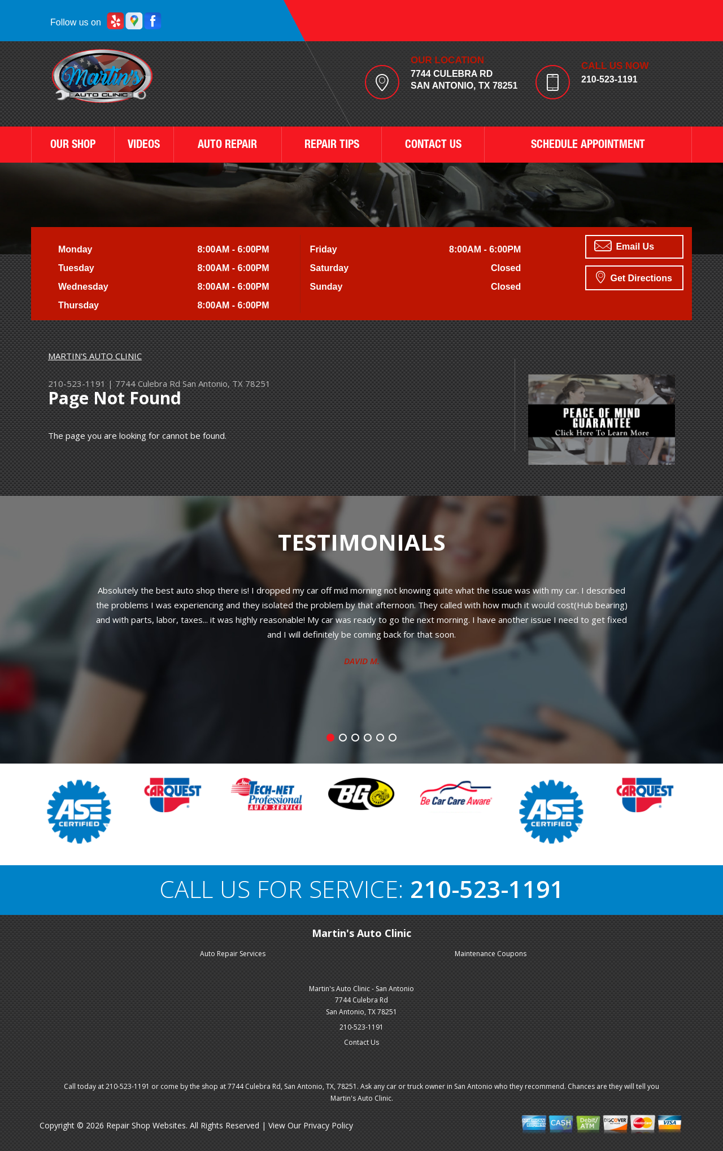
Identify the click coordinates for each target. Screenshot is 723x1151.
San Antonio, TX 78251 (226, 383)
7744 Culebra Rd (147, 383)
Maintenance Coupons (490, 953)
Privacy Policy (328, 1125)
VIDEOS (144, 145)
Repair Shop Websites (146, 1125)
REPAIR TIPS (331, 145)
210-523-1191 (609, 79)
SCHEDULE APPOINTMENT (588, 145)
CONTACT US (433, 145)
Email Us (624, 245)
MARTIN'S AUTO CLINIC (95, 355)
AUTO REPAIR (227, 145)
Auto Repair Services (232, 953)
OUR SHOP (72, 145)
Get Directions (634, 277)
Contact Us (361, 1042)
